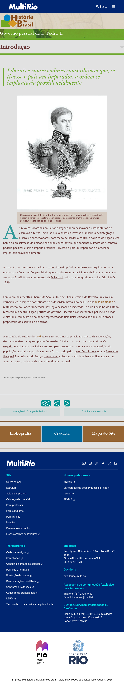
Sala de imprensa (16, 493)
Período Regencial (59, 228)
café (38, 336)
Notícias (11, 522)
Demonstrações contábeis (22, 581)
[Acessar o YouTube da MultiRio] (84, 463)
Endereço (70, 545)
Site (8, 475)
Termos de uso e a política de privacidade (29, 604)
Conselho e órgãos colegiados (25, 564)
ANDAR (69, 482)
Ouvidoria (70, 569)
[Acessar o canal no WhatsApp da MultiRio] (109, 463)
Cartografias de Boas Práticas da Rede (87, 487)
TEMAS (69, 499)
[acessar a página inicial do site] (23, 6)
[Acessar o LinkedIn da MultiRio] (116, 463)
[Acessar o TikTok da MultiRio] (97, 463)
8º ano (15, 377)
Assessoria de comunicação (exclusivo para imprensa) (89, 586)
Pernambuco (10, 302)
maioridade (55, 267)
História (7, 377)
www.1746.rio (79, 621)
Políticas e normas (18, 569)
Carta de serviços (17, 552)
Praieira (103, 297)
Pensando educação (17, 528)
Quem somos (13, 482)
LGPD (11, 598)
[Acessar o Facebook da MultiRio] (103, 463)
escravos (24, 233)
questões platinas (85, 351)
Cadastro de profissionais (22, 592)
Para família (13, 516)
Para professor (14, 505)
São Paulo (52, 297)
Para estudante (15, 510)
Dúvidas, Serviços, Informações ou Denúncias (86, 606)
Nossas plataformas (77, 475)
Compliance (14, 558)
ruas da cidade (104, 302)
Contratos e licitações (20, 587)
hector (69, 493)
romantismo (51, 356)
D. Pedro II (57, 277)
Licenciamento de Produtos (23, 534)
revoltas (26, 228)
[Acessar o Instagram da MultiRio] (90, 463)
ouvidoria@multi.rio (75, 576)
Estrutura (11, 487)
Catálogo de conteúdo (18, 499)
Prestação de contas (19, 575)
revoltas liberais (32, 297)
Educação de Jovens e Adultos (32, 377)
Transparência (15, 545)
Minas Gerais (73, 297)
